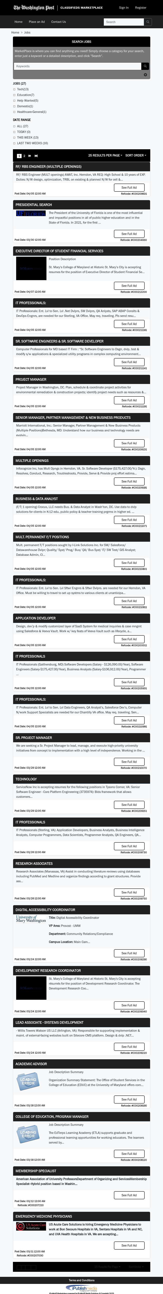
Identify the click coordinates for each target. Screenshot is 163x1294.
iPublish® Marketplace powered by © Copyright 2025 (81, 1288)
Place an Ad (37, 22)
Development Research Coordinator (48, 970)
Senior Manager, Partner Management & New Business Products (73, 417)
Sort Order (134, 155)
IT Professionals (30, 656)
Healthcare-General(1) (31, 112)
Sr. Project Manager (34, 738)
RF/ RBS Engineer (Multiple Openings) (48, 166)
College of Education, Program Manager (52, 1116)
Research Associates (34, 863)
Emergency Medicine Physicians (44, 1216)
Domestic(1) (25, 106)
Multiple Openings (32, 460)
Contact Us (58, 22)
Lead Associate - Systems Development (49, 1022)
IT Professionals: (31, 303)
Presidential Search (34, 205)
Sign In (124, 7)
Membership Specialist (36, 1171)
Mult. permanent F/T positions (42, 537)
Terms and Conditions (81, 1280)
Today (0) (23, 132)
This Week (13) (27, 137)
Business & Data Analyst (37, 499)
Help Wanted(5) (27, 100)
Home (18, 22)
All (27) (22, 126)
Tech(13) (22, 89)
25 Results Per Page (104, 155)
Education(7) (25, 95)
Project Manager (31, 379)
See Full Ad (129, 187)
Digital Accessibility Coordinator (45, 910)
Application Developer (36, 618)
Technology (26, 779)
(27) (19, 83)
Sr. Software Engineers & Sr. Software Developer (59, 341)
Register (140, 7)
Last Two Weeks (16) (32, 143)
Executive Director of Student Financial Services (59, 251)
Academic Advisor (31, 1064)
